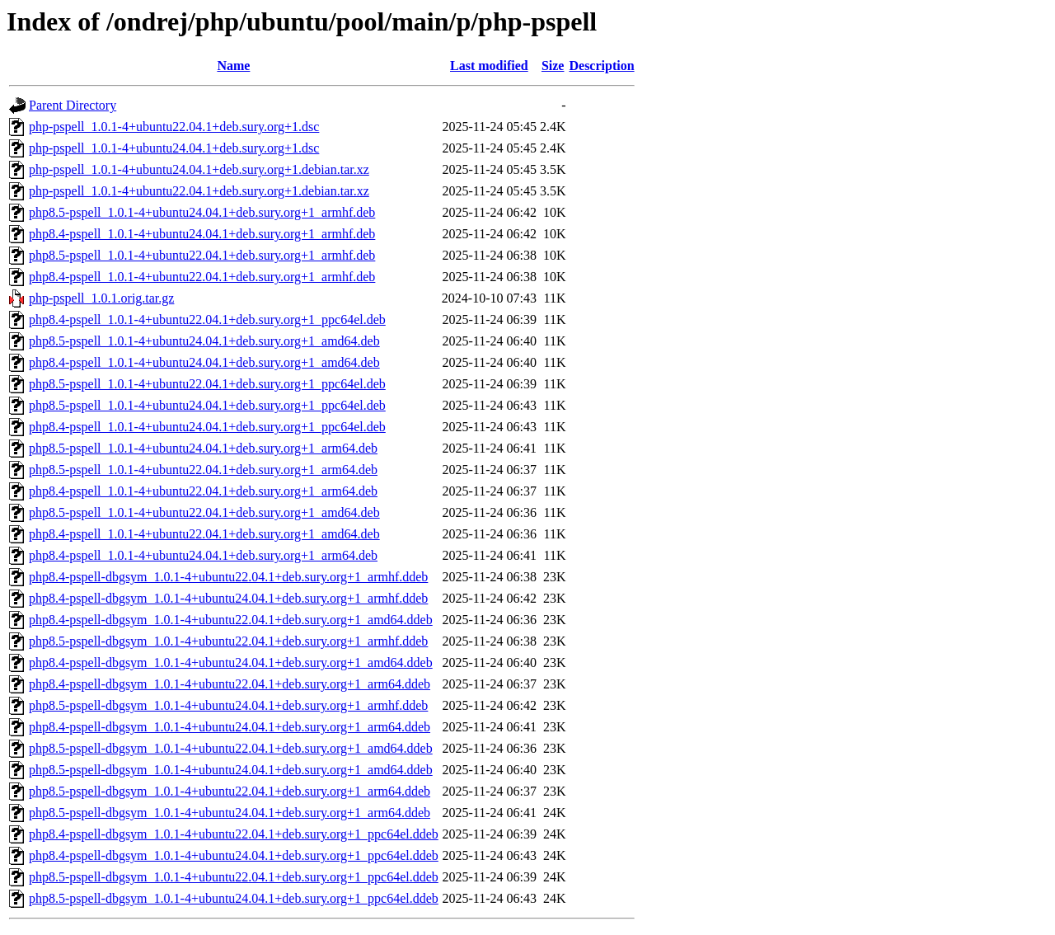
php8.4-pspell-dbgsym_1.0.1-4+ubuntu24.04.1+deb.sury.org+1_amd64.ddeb (231, 662)
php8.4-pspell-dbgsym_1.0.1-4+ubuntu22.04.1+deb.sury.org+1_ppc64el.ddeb (233, 834)
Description (601, 66)
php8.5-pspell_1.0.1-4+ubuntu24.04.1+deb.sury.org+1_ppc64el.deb (207, 405)
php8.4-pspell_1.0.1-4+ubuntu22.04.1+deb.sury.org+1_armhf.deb (202, 277)
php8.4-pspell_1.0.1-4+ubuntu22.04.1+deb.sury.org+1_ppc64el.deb (207, 319)
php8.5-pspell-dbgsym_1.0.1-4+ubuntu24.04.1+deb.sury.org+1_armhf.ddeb (228, 705)
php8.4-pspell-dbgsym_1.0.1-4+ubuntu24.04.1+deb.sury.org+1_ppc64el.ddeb (233, 855)
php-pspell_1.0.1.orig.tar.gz (101, 298)
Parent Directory (72, 105)
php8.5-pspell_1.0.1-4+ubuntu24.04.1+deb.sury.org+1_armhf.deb (202, 212)
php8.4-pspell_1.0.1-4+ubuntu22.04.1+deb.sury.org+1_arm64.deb (203, 491)
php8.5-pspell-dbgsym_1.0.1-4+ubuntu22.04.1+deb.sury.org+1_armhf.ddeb (228, 641)
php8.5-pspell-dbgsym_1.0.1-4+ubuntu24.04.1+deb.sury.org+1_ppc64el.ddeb (233, 898)
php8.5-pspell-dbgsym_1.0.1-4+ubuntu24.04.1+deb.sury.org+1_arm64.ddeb (229, 813)
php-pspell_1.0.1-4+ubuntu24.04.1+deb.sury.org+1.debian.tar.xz (199, 169)
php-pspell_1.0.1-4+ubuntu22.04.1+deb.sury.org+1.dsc (174, 127)
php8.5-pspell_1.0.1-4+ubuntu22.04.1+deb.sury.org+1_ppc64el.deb (207, 384)
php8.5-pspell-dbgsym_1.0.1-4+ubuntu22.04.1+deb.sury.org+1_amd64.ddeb (231, 748)
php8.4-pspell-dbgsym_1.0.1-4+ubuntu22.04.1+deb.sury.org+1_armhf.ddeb (228, 577)
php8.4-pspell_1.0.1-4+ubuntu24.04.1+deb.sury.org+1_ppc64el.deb (207, 427)
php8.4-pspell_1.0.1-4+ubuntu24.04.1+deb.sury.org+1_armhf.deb (202, 234)
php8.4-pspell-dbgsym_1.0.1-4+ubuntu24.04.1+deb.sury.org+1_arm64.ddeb (229, 727)
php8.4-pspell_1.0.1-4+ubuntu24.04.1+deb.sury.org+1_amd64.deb (204, 362)
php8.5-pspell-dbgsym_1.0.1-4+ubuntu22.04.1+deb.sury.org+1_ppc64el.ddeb (233, 877)
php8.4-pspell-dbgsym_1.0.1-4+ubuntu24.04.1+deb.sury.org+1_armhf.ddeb (228, 598)
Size (553, 66)
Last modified (489, 66)
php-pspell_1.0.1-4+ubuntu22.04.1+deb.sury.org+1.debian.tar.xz (199, 191)
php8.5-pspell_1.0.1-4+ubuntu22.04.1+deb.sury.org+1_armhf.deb (202, 255)
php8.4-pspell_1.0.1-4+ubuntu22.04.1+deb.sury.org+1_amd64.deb (204, 534)
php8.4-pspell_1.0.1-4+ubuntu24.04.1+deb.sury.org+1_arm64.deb (203, 555)
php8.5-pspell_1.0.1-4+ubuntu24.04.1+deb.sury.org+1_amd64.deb (204, 341)
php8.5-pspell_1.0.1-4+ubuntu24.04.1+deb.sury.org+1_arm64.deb (203, 448)
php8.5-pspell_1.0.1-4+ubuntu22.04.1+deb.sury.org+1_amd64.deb (204, 512)
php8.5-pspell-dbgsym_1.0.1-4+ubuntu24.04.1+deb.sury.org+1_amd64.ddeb (231, 770)
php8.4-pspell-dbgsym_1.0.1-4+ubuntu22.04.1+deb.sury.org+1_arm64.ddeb (229, 684)
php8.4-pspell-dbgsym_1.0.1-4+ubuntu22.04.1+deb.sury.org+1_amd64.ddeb (231, 620)
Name (233, 66)
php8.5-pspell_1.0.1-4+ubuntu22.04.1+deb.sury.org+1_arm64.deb (203, 470)
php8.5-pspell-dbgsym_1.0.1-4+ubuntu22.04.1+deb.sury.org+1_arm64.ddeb (229, 791)
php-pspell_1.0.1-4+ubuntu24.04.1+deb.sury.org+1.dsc (174, 148)
